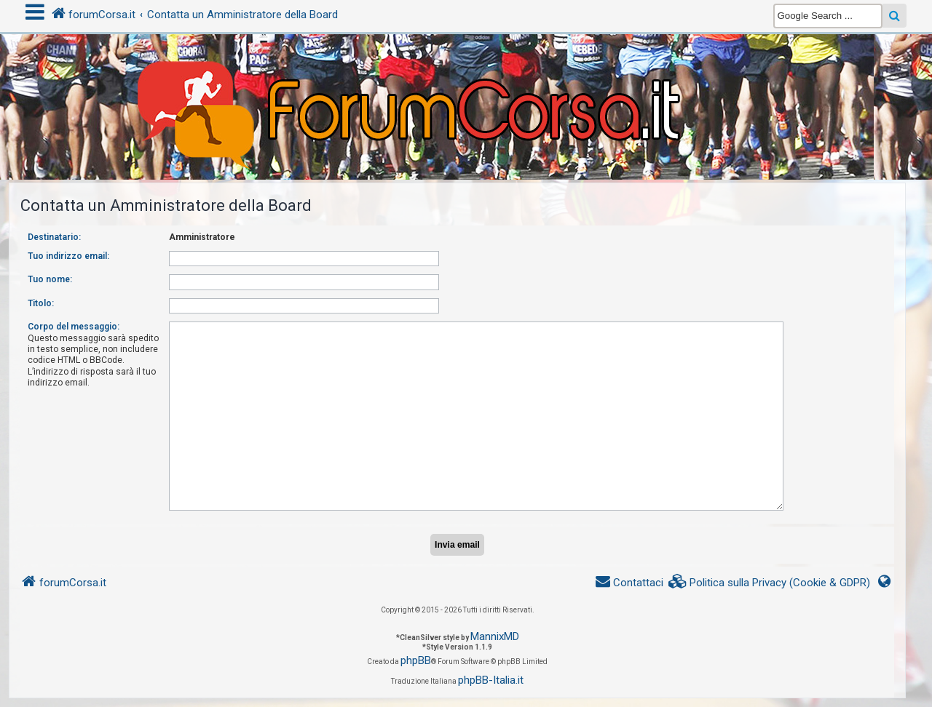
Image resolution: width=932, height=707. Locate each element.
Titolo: (41, 303)
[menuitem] (769, 583)
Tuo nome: (50, 279)
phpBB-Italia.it (491, 680)
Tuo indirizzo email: (68, 256)
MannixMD (494, 636)
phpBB (415, 660)
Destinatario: (54, 237)
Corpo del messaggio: (73, 326)
